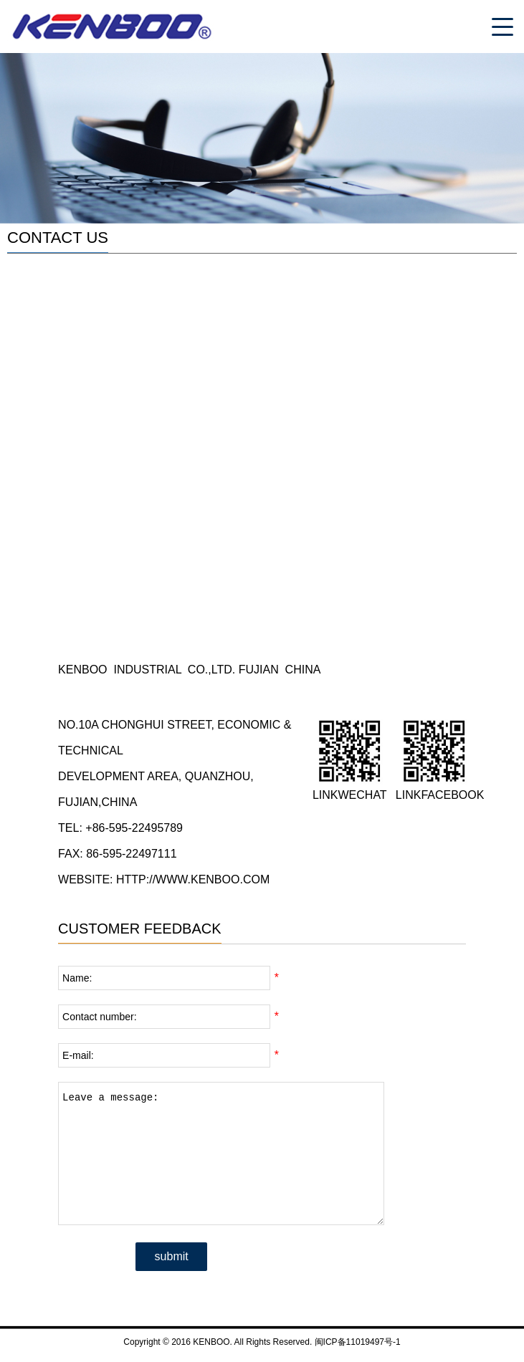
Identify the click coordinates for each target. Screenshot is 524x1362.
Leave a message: (221, 1153)
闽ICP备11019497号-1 (358, 1342)
